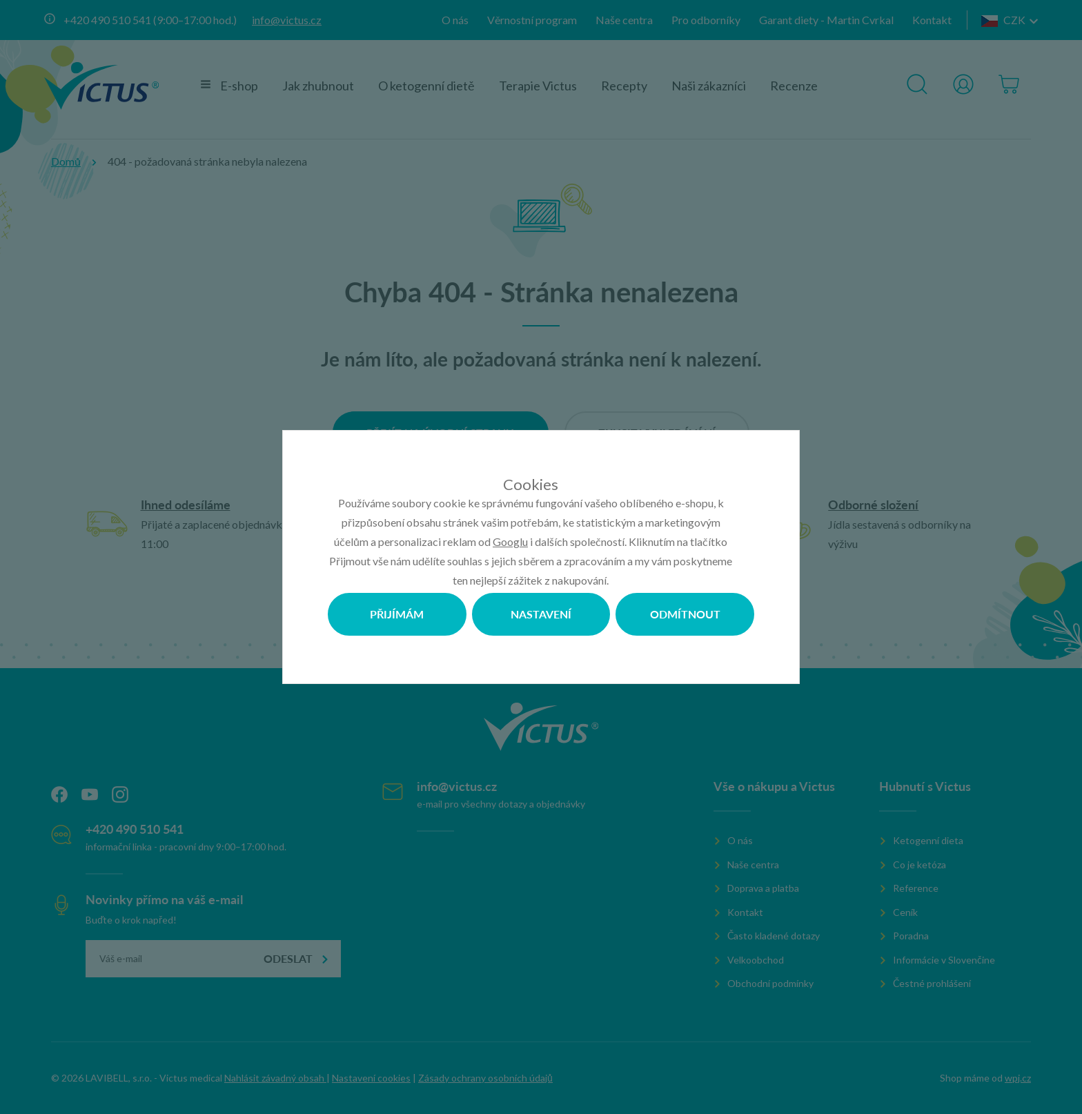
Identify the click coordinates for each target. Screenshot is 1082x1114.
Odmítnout (685, 614)
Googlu (510, 541)
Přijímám (397, 614)
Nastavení (541, 614)
